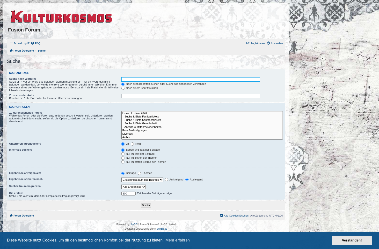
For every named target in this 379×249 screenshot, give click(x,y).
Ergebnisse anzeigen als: (25, 172)
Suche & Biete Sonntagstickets (202, 120)
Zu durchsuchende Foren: (25, 112)
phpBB (133, 224)
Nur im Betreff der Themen (139, 157)
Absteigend (194, 179)
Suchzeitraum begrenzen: (25, 186)
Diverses (202, 134)
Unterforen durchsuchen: (25, 143)
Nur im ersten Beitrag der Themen (143, 161)
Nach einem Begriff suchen (139, 87)
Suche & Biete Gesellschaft (202, 123)
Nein (136, 143)
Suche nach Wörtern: (22, 78)
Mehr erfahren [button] (177, 240)
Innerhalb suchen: (20, 149)
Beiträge (128, 172)
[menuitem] (35, 43)
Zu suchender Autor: (22, 95)
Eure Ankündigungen (202, 130)
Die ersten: (16, 193)
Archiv (202, 137)
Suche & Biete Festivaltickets (202, 116)
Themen (145, 172)
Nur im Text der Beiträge (137, 153)
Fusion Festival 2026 (202, 113)
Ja (125, 143)
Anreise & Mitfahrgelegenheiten (202, 127)
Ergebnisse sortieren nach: (26, 179)
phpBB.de (162, 228)
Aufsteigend (174, 179)
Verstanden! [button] (352, 240)
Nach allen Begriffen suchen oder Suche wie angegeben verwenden (163, 83)
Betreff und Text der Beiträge (140, 149)
